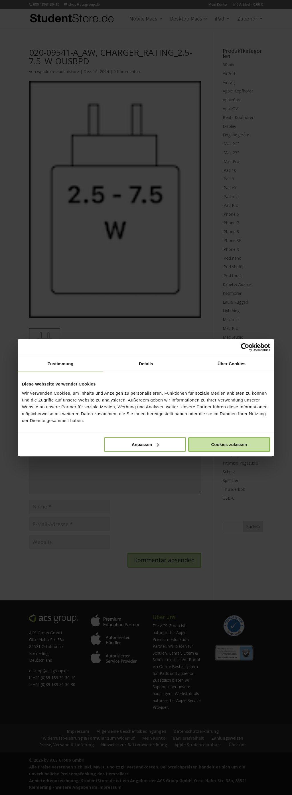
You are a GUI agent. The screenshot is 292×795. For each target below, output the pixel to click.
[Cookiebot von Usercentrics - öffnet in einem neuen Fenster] (245, 347)
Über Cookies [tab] (232, 363)
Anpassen (145, 444)
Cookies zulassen (229, 444)
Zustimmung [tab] (61, 363)
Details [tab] (146, 363)
